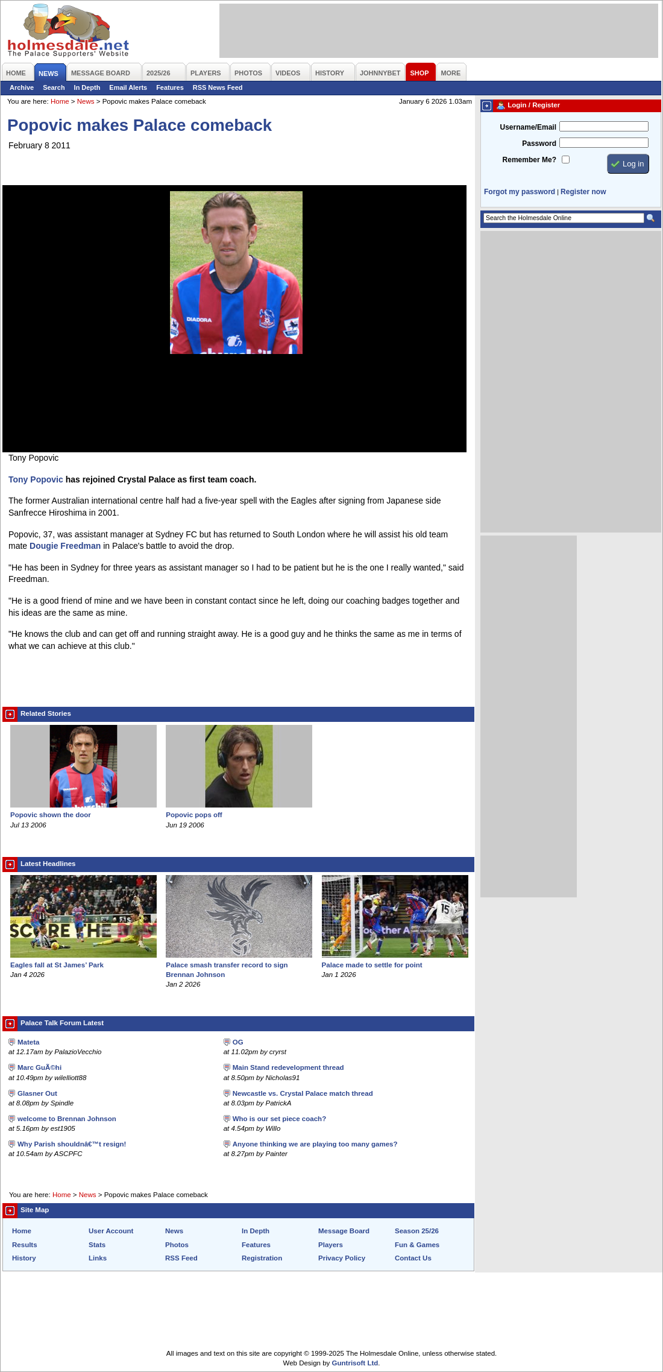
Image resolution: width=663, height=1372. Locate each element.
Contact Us (413, 1258)
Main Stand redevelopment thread (288, 1067)
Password (539, 143)
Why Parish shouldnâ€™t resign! (71, 1144)
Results (24, 1244)
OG (238, 1042)
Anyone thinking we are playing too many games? (315, 1144)
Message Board (343, 1230)
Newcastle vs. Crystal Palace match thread (303, 1093)
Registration (262, 1258)
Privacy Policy (341, 1258)
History (24, 1258)
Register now (583, 192)
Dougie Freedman (65, 546)
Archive (22, 87)
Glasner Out (37, 1093)
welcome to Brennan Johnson (66, 1118)
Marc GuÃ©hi (39, 1067)
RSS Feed (181, 1258)
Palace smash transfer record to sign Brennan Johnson (239, 965)
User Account (111, 1230)
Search (53, 87)
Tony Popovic (35, 479)
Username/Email (528, 127)
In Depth (87, 87)
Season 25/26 (417, 1230)
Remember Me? (529, 160)
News (86, 101)
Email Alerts (128, 87)
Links (98, 1258)
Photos (177, 1244)
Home (60, 101)
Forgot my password (519, 192)
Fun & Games (417, 1244)
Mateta (28, 1042)
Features (170, 87)
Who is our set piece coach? (280, 1118)
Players (330, 1244)
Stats (97, 1244)
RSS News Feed (218, 87)
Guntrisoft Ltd (355, 1363)
